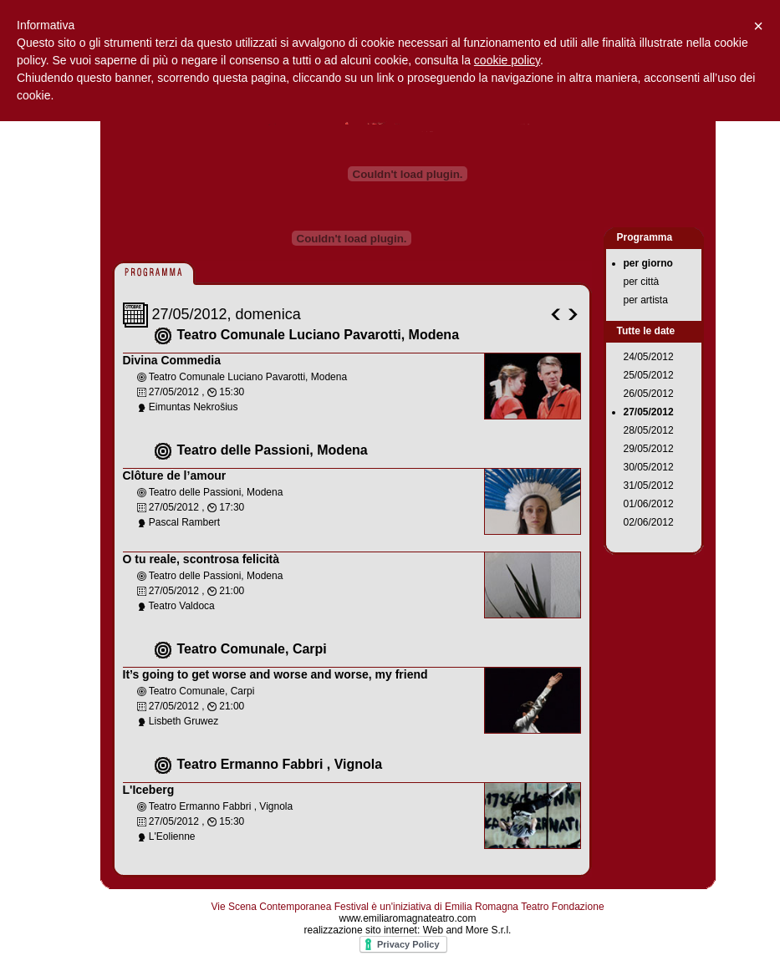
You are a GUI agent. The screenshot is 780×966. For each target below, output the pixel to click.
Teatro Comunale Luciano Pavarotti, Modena (318, 335)
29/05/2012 (649, 449)
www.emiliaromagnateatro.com (407, 918)
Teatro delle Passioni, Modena (272, 450)
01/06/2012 (649, 504)
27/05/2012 (649, 412)
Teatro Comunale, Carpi (252, 649)
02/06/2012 (649, 522)
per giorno (648, 263)
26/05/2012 (649, 393)
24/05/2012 (649, 357)
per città (642, 281)
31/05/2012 (649, 485)
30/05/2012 (649, 467)
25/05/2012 (649, 375)
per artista (646, 300)
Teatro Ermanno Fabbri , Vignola (280, 764)
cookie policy (507, 60)
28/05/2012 (649, 430)
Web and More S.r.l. (467, 930)
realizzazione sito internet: (363, 930)
